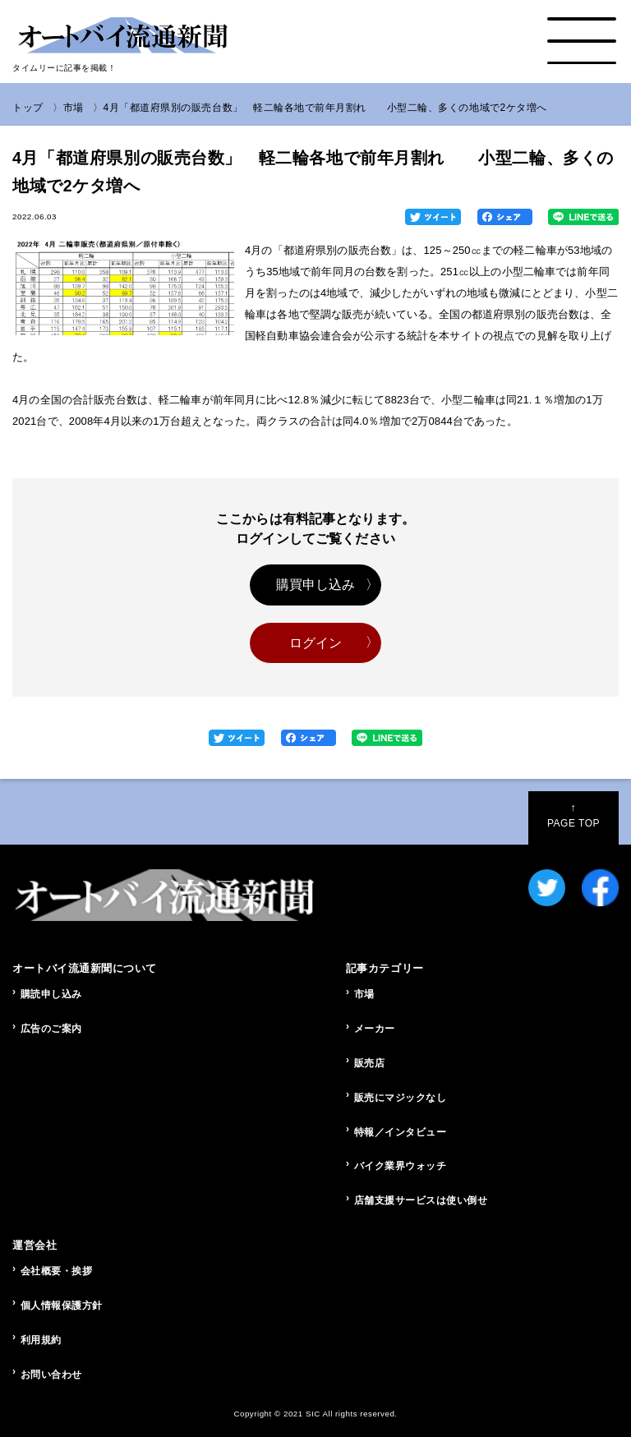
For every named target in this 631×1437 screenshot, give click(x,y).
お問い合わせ (51, 1374)
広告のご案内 (51, 1028)
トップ (28, 107)
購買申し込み (316, 585)
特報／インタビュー (400, 1132)
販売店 (369, 1063)
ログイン (316, 643)
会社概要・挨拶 (57, 1271)
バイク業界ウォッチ (400, 1166)
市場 (73, 107)
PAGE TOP (573, 815)
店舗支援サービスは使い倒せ (421, 1200)
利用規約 (41, 1340)
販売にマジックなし (400, 1097)
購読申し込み (51, 994)
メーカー (374, 1028)
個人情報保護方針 (62, 1305)
